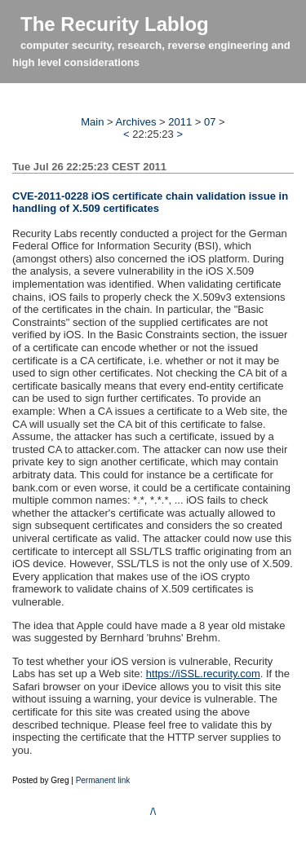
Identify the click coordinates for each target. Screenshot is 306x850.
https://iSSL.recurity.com (203, 673)
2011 (180, 122)
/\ (153, 811)
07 (209, 122)
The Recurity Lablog (114, 24)
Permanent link (103, 780)
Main (92, 122)
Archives (136, 122)
